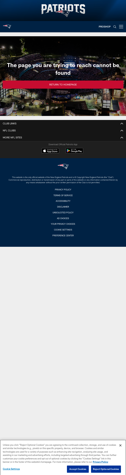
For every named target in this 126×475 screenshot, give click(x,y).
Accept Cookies (77, 470)
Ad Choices (63, 218)
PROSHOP (105, 26)
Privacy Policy (63, 189)
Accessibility (63, 201)
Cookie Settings (63, 229)
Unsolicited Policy (63, 212)
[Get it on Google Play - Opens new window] (74, 152)
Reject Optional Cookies (106, 470)
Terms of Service (63, 195)
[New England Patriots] (63, 167)
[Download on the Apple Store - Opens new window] (50, 151)
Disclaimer (63, 206)
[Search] (114, 26)
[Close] (120, 447)
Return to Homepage (63, 84)
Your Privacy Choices (63, 224)
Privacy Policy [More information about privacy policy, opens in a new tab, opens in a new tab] (100, 463)
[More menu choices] (121, 26)
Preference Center (63, 235)
